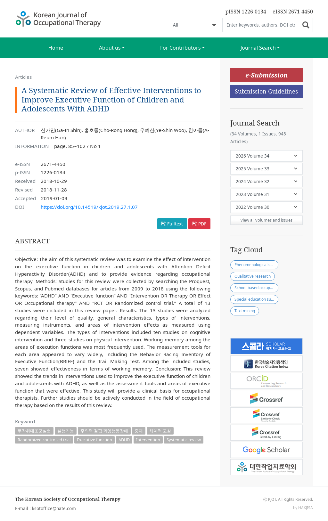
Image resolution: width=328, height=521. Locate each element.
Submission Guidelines (266, 91)
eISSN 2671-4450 (293, 11)
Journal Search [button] (258, 47)
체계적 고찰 (160, 431)
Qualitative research (252, 276)
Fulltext (175, 224)
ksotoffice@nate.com (54, 508)
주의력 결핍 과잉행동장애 (104, 431)
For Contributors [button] (180, 47)
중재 (139, 431)
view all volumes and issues (266, 220)
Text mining (244, 310)
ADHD (124, 440)
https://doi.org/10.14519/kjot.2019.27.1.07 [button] (89, 207)
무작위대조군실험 (34, 431)
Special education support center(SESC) (256, 299)
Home (55, 47)
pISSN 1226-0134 (246, 11)
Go (306, 25)
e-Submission (266, 75)
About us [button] (110, 47)
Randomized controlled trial (44, 440)
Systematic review (184, 440)
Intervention (148, 440)
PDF (202, 224)
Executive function (94, 440)
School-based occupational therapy (256, 287)
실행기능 (65, 431)
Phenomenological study (256, 264)
